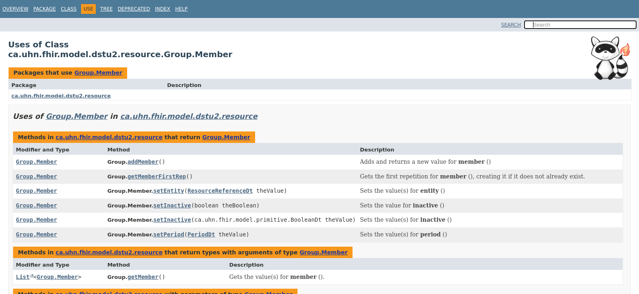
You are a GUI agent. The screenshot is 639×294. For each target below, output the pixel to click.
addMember (143, 161)
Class (69, 9)
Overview (15, 9)
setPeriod (168, 234)
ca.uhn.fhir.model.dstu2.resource (61, 96)
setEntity (168, 190)
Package (44, 9)
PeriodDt (201, 234)
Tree (106, 9)
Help (181, 9)
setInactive (172, 205)
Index (162, 9)
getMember (143, 277)
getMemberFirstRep (157, 176)
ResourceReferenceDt (220, 190)
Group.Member (98, 72)
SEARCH (511, 25)
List (23, 277)
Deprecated (134, 9)
